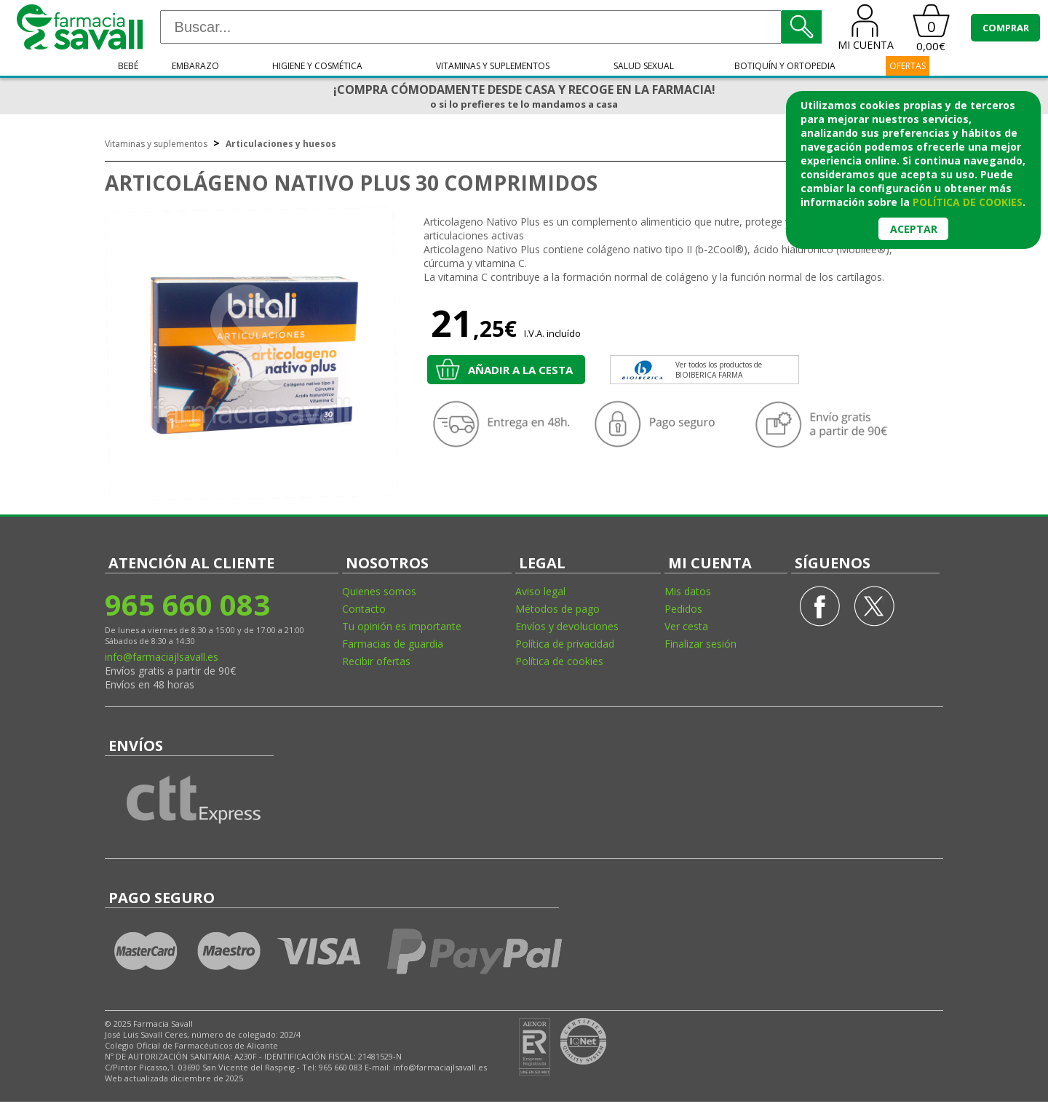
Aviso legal (540, 591)
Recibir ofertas (376, 661)
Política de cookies (559, 661)
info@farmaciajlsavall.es (161, 657)
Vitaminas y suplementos (492, 66)
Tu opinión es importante (401, 626)
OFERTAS (907, 66)
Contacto (364, 609)
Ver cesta (686, 626)
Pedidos (683, 609)
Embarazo (195, 66)
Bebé (128, 66)
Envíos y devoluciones (567, 626)
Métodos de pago (557, 609)
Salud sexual (644, 66)
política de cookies (968, 202)
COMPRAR (1005, 27)
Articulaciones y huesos (281, 144)
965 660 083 (187, 604)
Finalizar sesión (700, 644)
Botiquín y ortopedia (784, 66)
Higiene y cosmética (317, 66)
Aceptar (913, 229)
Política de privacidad (564, 644)
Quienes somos (379, 591)
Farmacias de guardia (392, 644)
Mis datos (687, 591)
